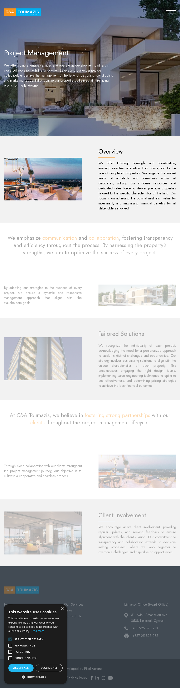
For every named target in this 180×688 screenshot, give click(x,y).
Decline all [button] (49, 668)
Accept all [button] (21, 668)
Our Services (73, 604)
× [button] (62, 608)
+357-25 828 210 (145, 628)
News (68, 610)
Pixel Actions (93, 668)
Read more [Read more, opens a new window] (37, 631)
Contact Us (72, 616)
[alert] (35, 644)
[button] (35, 677)
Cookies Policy (76, 677)
